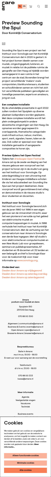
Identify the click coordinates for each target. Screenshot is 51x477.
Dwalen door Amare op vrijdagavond (22, 271)
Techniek (25, 407)
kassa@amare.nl (25, 379)
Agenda (25, 397)
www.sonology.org (27, 260)
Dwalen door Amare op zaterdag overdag (24, 274)
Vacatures (25, 404)
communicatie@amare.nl (31, 324)
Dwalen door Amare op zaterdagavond (23, 277)
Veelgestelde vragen (25, 400)
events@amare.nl (35, 327)
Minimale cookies (25, 463)
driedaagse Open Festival (28, 159)
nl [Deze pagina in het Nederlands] (20, 6)
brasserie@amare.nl (34, 333)
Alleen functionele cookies (26, 456)
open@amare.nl (32, 330)
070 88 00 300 (25, 316)
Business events (25, 414)
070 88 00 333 (25, 376)
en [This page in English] (24, 6)
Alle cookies (26, 470)
